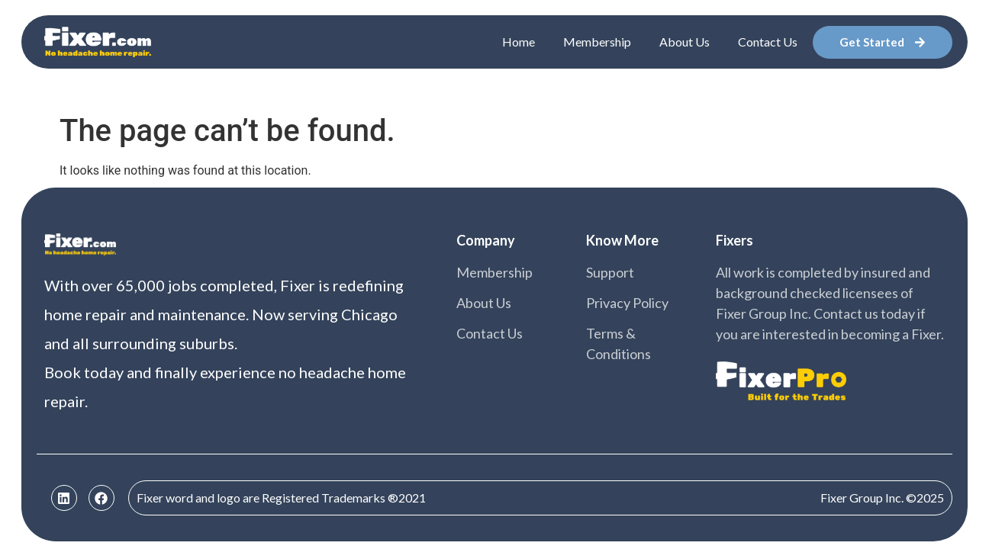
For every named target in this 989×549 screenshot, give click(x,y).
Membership (597, 41)
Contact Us (767, 41)
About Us (684, 41)
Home (518, 41)
